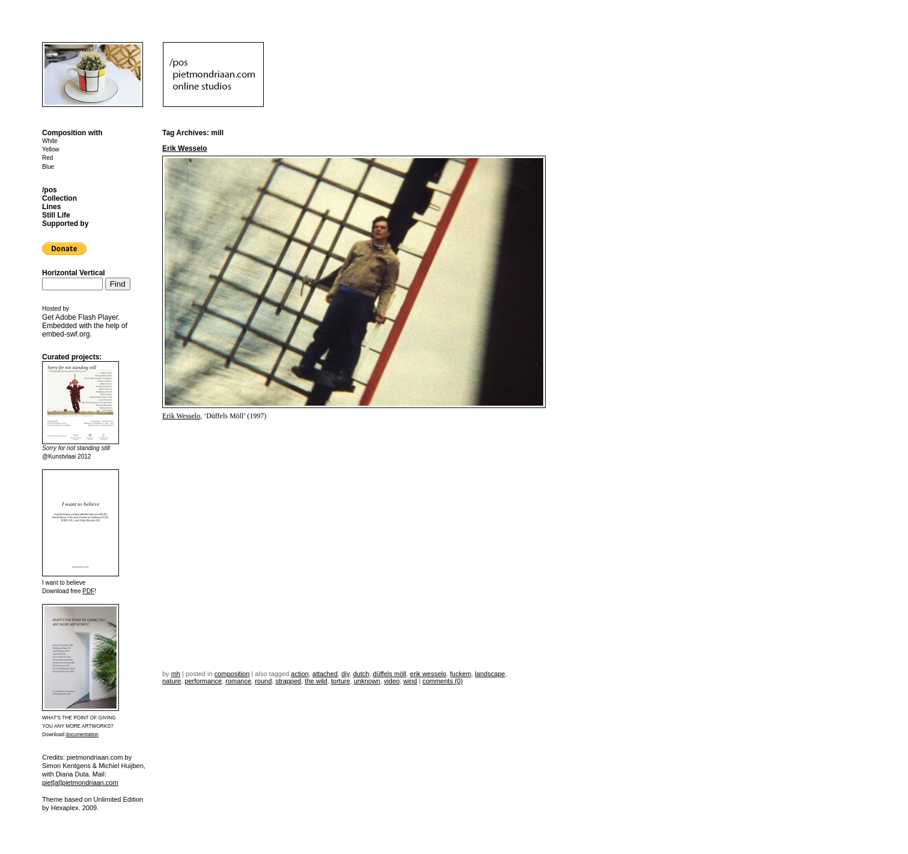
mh (175, 673)
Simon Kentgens (66, 765)
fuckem (460, 673)
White (50, 141)
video (392, 681)
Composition (232, 673)
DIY (345, 673)
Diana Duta (72, 774)
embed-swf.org (66, 334)
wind (410, 681)
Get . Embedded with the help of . (84, 325)
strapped (288, 681)
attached (325, 673)
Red (47, 157)
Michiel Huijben (121, 765)
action (299, 673)
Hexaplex (65, 807)
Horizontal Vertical (73, 273)
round (263, 681)
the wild (316, 681)
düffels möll (389, 673)
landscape (490, 673)
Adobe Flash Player (86, 317)
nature (171, 681)
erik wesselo (428, 673)
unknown (367, 681)
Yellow (50, 149)
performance (203, 681)
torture (340, 681)
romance (238, 681)
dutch (361, 673)
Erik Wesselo (184, 148)
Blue (48, 166)
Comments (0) (442, 681)
